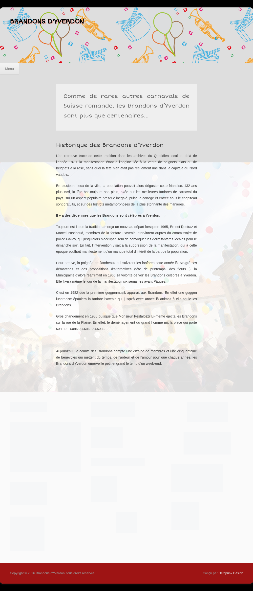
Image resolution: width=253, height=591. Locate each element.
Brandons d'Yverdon (47, 21)
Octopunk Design (230, 573)
